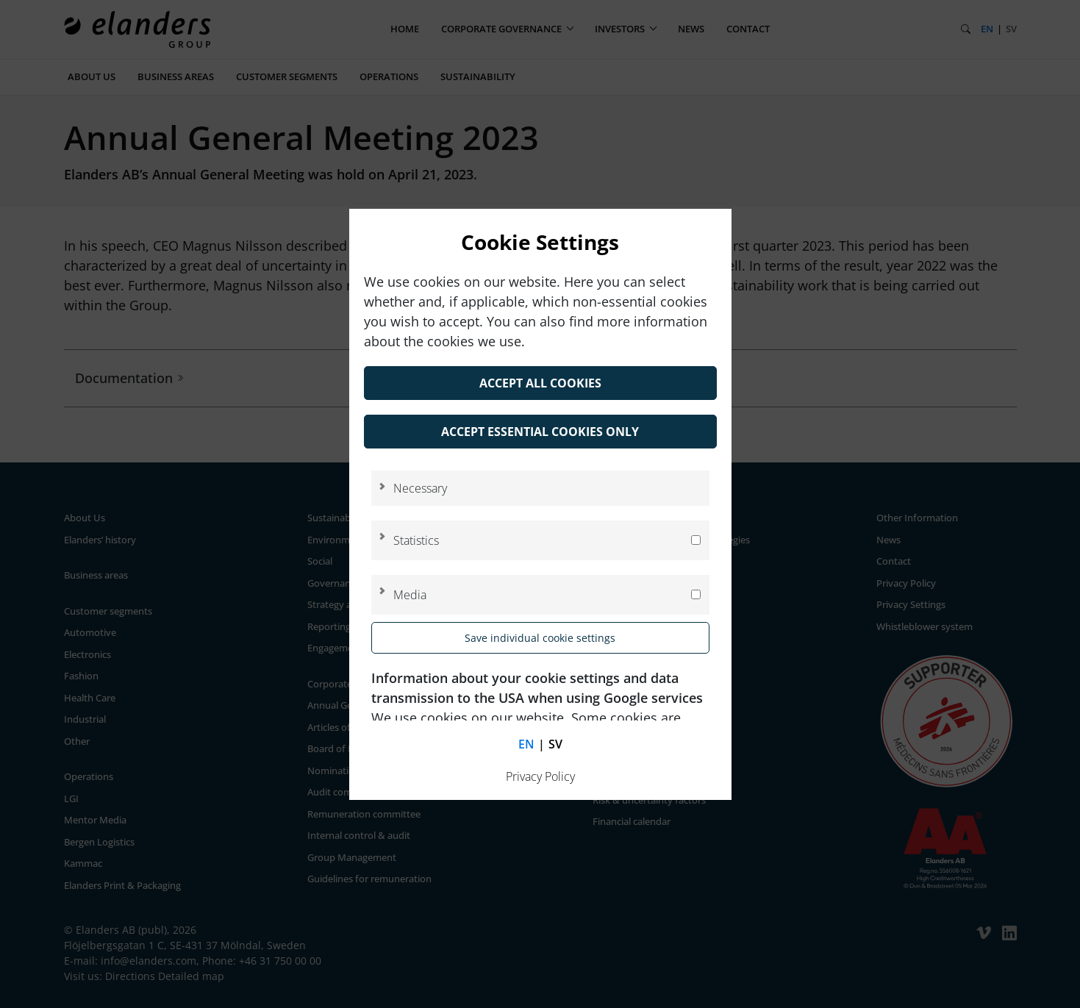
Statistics (416, 540)
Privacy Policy (540, 776)
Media (409, 595)
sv (555, 744)
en (526, 744)
